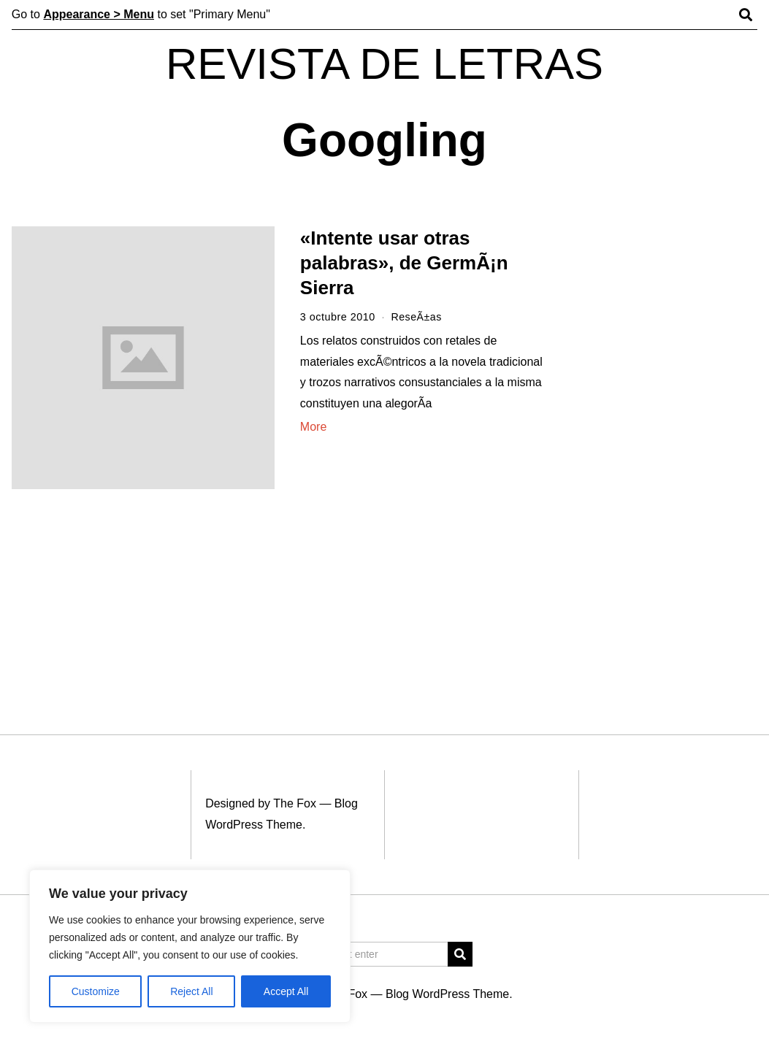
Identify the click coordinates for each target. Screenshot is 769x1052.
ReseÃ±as (416, 317)
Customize (96, 991)
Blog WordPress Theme (447, 994)
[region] (190, 946)
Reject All (191, 991)
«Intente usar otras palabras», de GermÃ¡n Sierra (404, 263)
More (313, 427)
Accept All (286, 991)
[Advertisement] (666, 451)
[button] (460, 954)
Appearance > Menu (98, 14)
